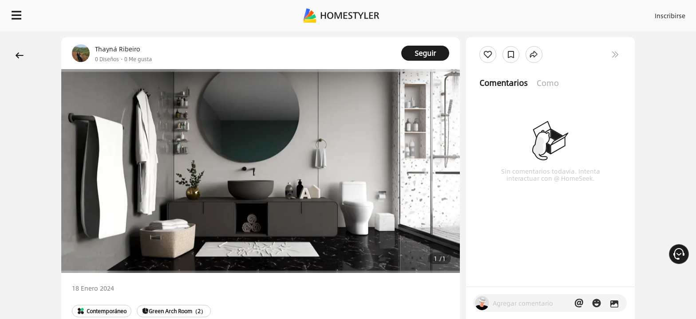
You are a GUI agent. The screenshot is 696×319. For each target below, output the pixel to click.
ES (590, 13)
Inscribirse (557, 13)
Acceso (523, 13)
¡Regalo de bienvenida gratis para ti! (488, 37)
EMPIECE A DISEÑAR (649, 13)
